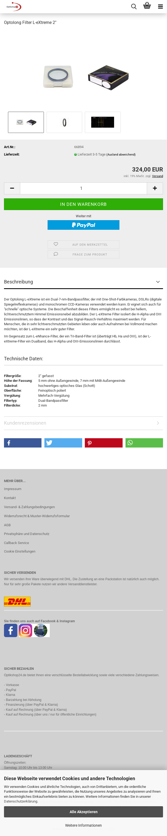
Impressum (12, 489)
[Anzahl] (83, 188)
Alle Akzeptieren (84, 812)
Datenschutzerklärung (20, 801)
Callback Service (16, 543)
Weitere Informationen (83, 825)
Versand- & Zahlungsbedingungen (29, 507)
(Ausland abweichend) (121, 154)
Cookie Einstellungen (19, 551)
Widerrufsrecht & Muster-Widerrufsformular (37, 516)
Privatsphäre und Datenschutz (26, 534)
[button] (12, 188)
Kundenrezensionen (25, 423)
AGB (7, 525)
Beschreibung (18, 282)
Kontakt (10, 498)
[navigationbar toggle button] (160, 6)
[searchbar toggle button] (133, 6)
